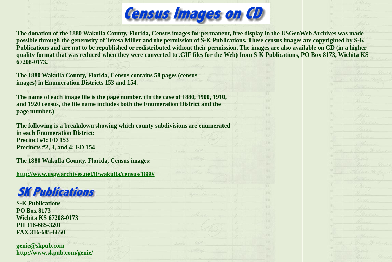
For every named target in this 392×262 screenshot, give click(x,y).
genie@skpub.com (40, 245)
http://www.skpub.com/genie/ (54, 252)
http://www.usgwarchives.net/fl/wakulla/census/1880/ (85, 174)
